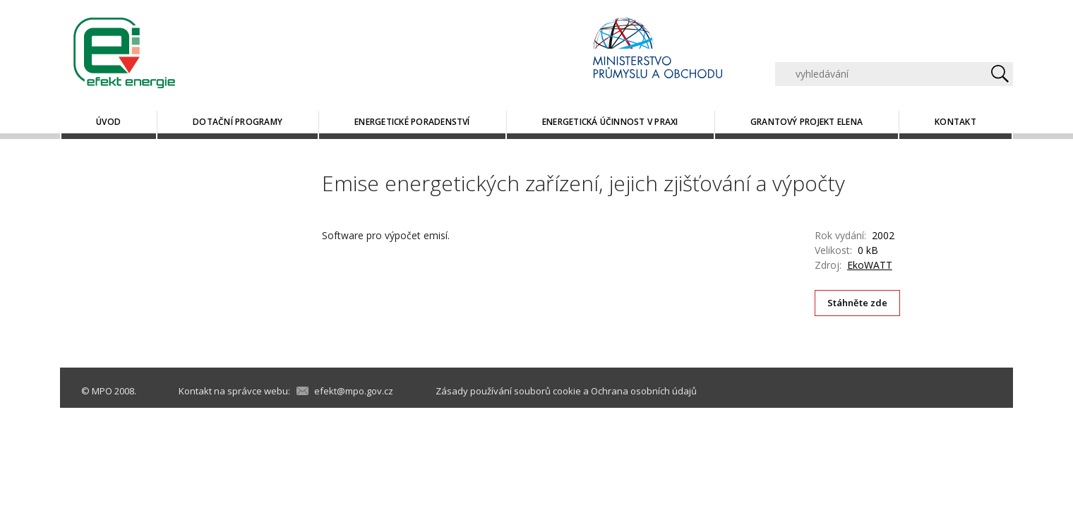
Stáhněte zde (857, 302)
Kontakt (955, 122)
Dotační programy (237, 122)
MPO (102, 391)
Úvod (108, 122)
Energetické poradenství (412, 122)
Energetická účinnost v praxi (610, 122)
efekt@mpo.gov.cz (353, 391)
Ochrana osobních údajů (644, 391)
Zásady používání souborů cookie (508, 391)
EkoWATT (869, 265)
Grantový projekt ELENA (806, 122)
